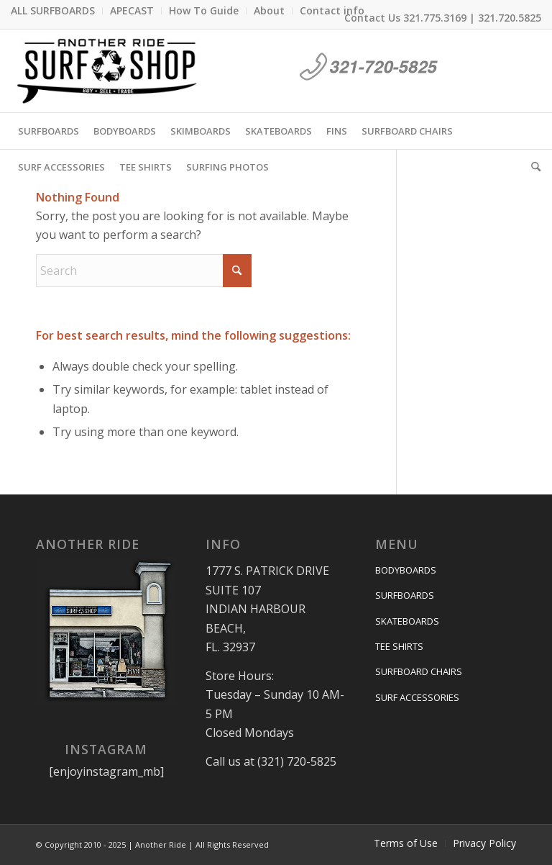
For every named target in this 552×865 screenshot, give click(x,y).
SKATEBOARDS (407, 621)
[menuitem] (57, 10)
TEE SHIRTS (399, 646)
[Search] (532, 167)
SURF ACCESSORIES (417, 697)
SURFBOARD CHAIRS (418, 671)
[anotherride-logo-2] (107, 71)
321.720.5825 (509, 17)
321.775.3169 (434, 17)
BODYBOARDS (405, 569)
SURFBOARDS (404, 595)
